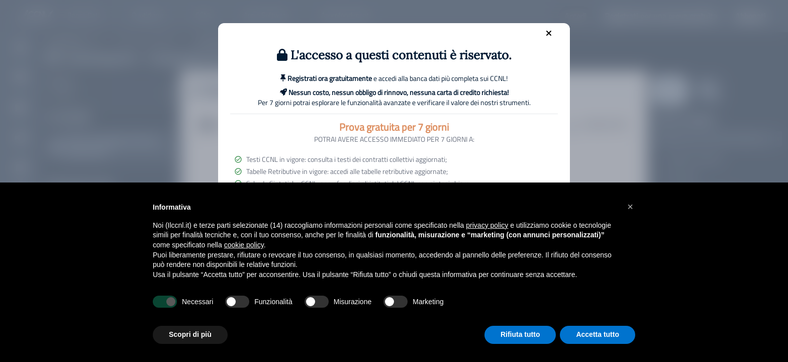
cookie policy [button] (244, 245)
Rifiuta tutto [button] (520, 334)
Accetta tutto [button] (597, 334)
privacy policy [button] (487, 225)
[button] (630, 207)
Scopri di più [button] (190, 334)
